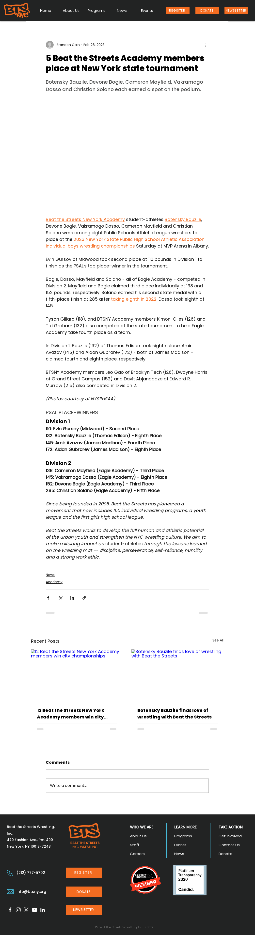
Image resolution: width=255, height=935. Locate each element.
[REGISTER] (178, 10)
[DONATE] (207, 10)
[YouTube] (34, 910)
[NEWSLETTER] (236, 10)
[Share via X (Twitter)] (60, 597)
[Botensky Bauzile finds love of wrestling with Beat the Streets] (177, 675)
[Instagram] (18, 910)
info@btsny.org (31, 891)
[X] (26, 910)
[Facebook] (10, 910)
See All (217, 640)
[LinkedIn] (42, 910)
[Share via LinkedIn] (72, 597)
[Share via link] (84, 597)
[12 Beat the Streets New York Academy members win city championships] (77, 675)
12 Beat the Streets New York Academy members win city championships (70, 713)
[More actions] (206, 45)
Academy (54, 581)
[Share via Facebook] (48, 597)
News (50, 574)
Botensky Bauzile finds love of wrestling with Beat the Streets (174, 713)
